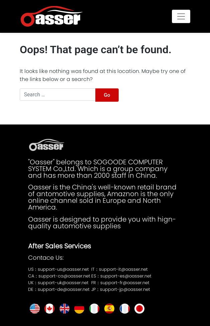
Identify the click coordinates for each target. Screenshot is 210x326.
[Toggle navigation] (181, 16)
